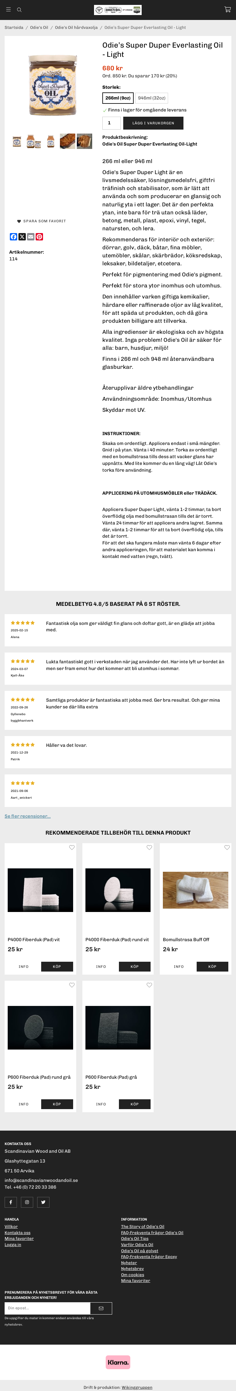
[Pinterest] (39, 236)
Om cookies (132, 1274)
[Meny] (8, 9)
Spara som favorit (41, 221)
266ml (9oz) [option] (118, 98)
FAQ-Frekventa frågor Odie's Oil (152, 1232)
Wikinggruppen (137, 1387)
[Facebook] (13, 236)
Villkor (11, 1226)
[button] (57, 967)
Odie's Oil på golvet (139, 1250)
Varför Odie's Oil (137, 1244)
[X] (22, 236)
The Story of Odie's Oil (142, 1226)
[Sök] (19, 10)
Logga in (13, 1244)
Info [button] (24, 966)
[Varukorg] (227, 9)
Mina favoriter (19, 1238)
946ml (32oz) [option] (151, 98)
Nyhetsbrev (132, 1268)
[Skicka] (101, 1308)
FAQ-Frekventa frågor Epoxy (149, 1256)
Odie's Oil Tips (134, 1238)
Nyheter (129, 1262)
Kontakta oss (17, 1232)
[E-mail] (30, 236)
